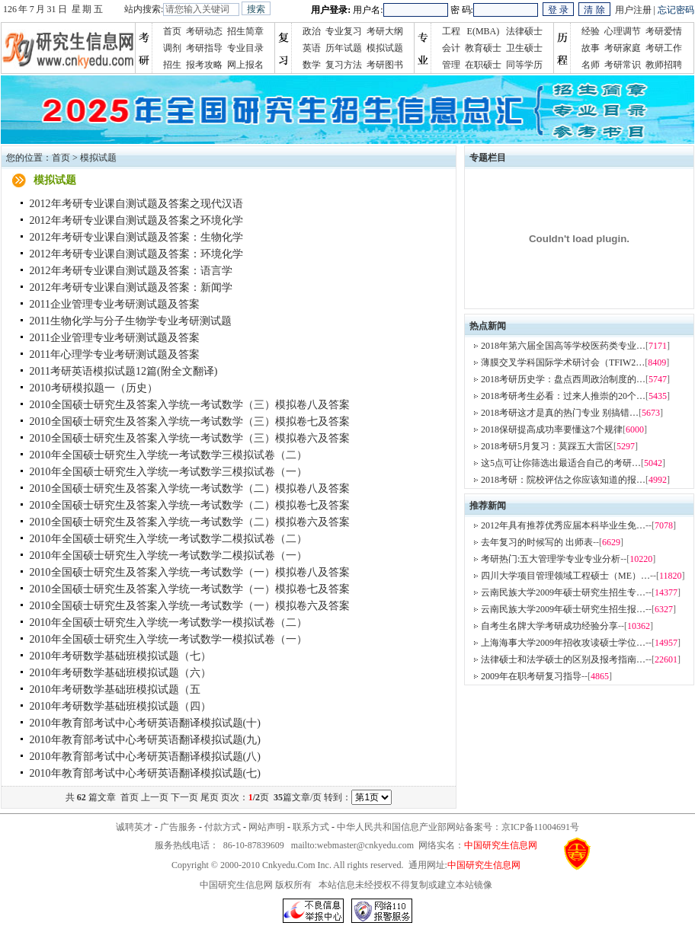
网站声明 (266, 827)
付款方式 (222, 827)
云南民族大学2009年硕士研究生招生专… (563, 592)
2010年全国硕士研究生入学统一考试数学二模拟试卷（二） (168, 538)
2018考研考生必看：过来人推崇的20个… (563, 396)
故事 (590, 48)
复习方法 (343, 64)
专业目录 (245, 48)
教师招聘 (663, 64)
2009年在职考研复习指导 (531, 676)
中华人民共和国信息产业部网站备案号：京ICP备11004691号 (458, 827)
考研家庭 (622, 48)
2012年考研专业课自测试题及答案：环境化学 (136, 254)
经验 (590, 31)
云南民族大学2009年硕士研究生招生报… (563, 609)
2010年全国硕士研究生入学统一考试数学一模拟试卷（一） (168, 639)
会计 (451, 48)
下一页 (184, 797)
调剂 (172, 48)
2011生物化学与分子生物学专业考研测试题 (131, 321)
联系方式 (311, 827)
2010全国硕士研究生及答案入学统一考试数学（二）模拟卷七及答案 (190, 505)
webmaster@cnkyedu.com (365, 845)
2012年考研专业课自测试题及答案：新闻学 (131, 287)
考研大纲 (385, 31)
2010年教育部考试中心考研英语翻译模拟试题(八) (145, 756)
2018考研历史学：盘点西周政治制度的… (563, 379)
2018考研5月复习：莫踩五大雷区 (547, 446)
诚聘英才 (134, 827)
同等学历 (524, 64)
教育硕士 (483, 48)
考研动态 (204, 31)
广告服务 (178, 827)
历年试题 (343, 48)
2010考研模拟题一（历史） (94, 388)
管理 (451, 64)
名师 (590, 64)
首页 (172, 31)
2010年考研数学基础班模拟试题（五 (115, 689)
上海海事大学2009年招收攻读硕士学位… (563, 642)
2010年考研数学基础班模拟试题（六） (120, 672)
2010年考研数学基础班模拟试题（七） (120, 656)
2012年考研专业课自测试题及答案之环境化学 (136, 220)
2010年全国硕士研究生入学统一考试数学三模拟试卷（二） (168, 455)
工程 (451, 31)
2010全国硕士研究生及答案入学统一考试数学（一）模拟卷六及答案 (190, 605)
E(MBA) (483, 31)
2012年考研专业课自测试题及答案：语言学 (131, 270)
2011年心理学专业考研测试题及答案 (115, 354)
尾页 (209, 797)
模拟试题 (385, 48)
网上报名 (245, 64)
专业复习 (343, 31)
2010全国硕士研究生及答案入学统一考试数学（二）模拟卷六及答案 (190, 522)
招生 (172, 64)
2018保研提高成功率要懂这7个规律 (552, 429)
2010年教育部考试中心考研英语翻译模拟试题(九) (145, 739)
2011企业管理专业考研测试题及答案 (115, 304)
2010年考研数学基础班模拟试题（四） (120, 706)
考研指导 (204, 48)
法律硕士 (524, 31)
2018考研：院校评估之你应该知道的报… (563, 479)
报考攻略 (204, 64)
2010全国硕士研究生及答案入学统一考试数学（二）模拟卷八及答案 (190, 488)
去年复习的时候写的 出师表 (537, 542)
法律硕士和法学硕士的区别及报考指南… (563, 659)
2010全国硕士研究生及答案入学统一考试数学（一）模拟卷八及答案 (190, 572)
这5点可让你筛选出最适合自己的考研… (561, 463)
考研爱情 (663, 31)
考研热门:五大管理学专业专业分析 (550, 559)
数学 (312, 64)
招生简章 (245, 31)
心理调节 (622, 31)
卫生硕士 (524, 48)
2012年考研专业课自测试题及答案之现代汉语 (136, 203)
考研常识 (622, 64)
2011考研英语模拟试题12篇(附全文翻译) (124, 371)
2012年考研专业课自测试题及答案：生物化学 (136, 237)
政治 (312, 31)
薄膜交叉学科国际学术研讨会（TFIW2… (563, 362)
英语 (312, 48)
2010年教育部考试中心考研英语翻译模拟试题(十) (145, 723)
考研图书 (385, 64)
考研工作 (663, 48)
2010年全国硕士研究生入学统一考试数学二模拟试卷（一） (168, 555)
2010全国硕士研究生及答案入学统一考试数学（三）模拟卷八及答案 (190, 404)
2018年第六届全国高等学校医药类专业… (563, 345)
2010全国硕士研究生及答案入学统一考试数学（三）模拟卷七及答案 (190, 421)
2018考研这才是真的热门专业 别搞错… (560, 412)
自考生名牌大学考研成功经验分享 (549, 626)
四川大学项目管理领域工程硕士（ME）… (565, 575)
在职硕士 (483, 64)
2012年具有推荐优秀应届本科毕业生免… (563, 525)
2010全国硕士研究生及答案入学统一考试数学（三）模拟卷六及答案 (190, 438)
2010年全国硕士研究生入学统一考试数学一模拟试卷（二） (168, 622)
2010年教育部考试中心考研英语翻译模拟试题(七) (145, 773)
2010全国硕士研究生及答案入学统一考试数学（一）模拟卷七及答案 (190, 589)
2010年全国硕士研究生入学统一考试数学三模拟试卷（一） (168, 471)
